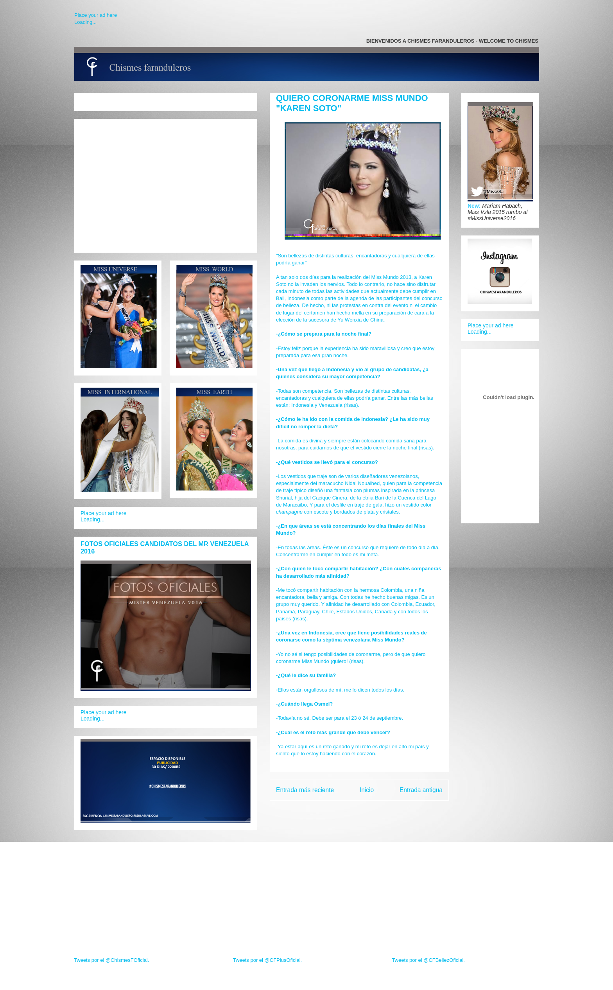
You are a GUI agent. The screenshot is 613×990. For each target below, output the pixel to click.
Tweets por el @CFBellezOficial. (428, 960)
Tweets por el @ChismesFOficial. (111, 960)
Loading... (85, 22)
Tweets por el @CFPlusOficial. (267, 960)
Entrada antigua (421, 790)
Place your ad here (95, 15)
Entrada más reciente (305, 790)
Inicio (367, 790)
